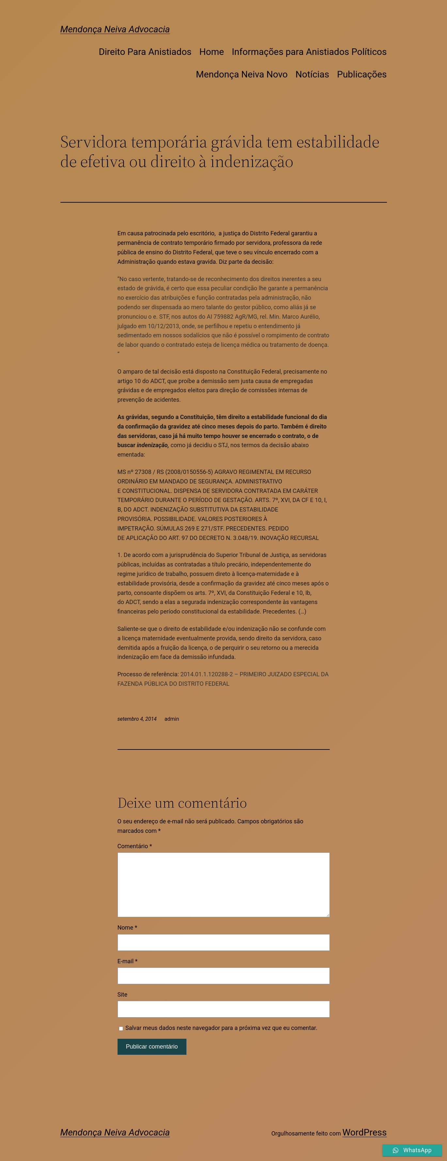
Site (123, 994)
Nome (127, 927)
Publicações (362, 74)
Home (212, 51)
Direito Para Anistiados (145, 51)
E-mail (128, 961)
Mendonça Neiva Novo (242, 74)
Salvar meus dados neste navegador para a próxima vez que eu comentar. (221, 1027)
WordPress (364, 1132)
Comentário (135, 846)
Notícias (312, 74)
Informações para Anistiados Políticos (309, 51)
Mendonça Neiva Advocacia (115, 29)
